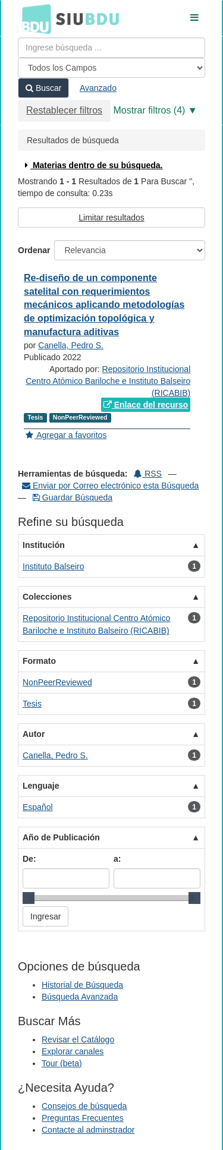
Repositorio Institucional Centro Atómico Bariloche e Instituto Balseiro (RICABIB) (108, 381)
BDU (33, 18)
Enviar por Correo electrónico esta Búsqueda (110, 485)
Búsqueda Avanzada (80, 996)
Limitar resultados (111, 217)
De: (29, 859)
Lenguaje (41, 785)
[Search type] (111, 68)
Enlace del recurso (145, 404)
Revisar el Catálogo (78, 1039)
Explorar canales (72, 1051)
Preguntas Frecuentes (83, 1118)
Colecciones (47, 596)
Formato (39, 661)
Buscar (43, 88)
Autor (34, 734)
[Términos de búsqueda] (111, 47)
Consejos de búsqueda (84, 1106)
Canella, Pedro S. (70, 345)
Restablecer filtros (64, 110)
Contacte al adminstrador (88, 1130)
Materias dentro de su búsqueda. (92, 165)
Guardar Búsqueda (72, 497)
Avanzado (98, 88)
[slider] (28, 898)
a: (117, 859)
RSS (148, 473)
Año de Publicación (61, 837)
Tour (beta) (62, 1063)
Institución (44, 545)
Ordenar (34, 250)
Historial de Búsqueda (82, 985)
